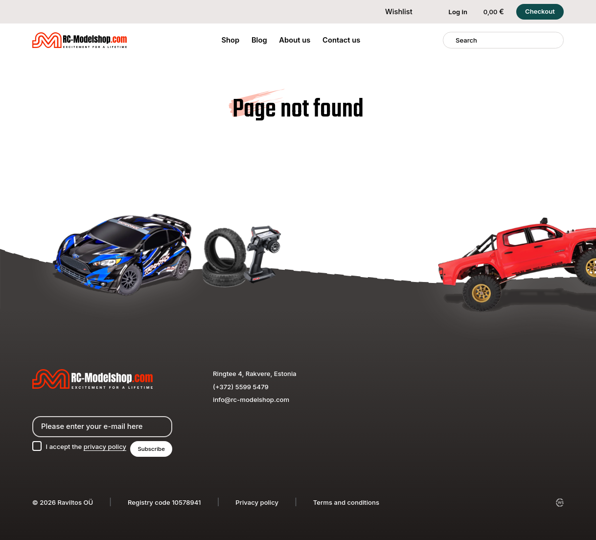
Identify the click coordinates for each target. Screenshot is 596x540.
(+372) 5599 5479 (241, 387)
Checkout (540, 11)
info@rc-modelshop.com (251, 399)
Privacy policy (256, 502)
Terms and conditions (346, 502)
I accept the (86, 446)
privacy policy (105, 446)
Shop (230, 40)
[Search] (449, 40)
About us (294, 40)
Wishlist (392, 11)
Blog (259, 40)
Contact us (341, 40)
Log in (451, 12)
